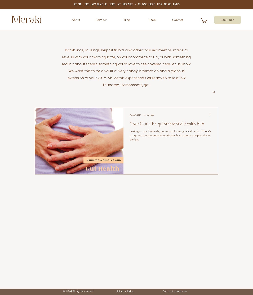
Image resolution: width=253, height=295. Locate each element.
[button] (213, 92)
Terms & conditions (175, 291)
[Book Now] (227, 20)
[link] (204, 20)
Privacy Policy (125, 291)
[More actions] (211, 115)
